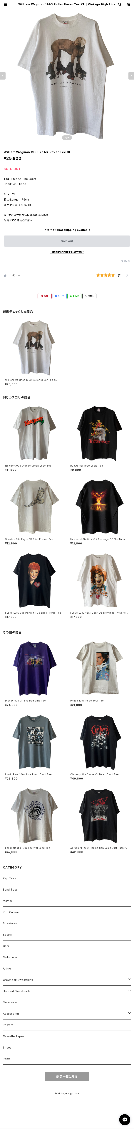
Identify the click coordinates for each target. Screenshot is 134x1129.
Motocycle (10, 957)
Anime (7, 968)
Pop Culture (11, 912)
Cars (6, 946)
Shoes (7, 1047)
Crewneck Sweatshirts (18, 979)
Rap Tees (9, 878)
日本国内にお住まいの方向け (67, 252)
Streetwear (10, 923)
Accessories (11, 1013)
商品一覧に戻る (67, 1076)
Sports (7, 934)
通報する (125, 261)
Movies (8, 900)
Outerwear (10, 1002)
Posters (8, 1025)
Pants (6, 1058)
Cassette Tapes (13, 1036)
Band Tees (10, 889)
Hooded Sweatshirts (16, 991)
